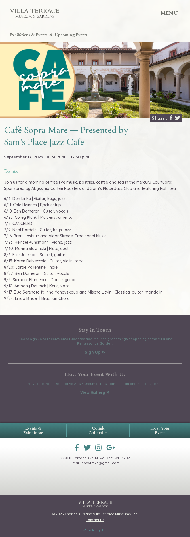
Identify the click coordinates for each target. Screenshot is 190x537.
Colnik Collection (98, 431)
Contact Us (95, 520)
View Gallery (95, 392)
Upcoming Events (71, 35)
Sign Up (95, 352)
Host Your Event (160, 431)
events (11, 172)
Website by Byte (95, 530)
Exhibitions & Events (31, 35)
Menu (169, 13)
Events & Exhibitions (33, 431)
